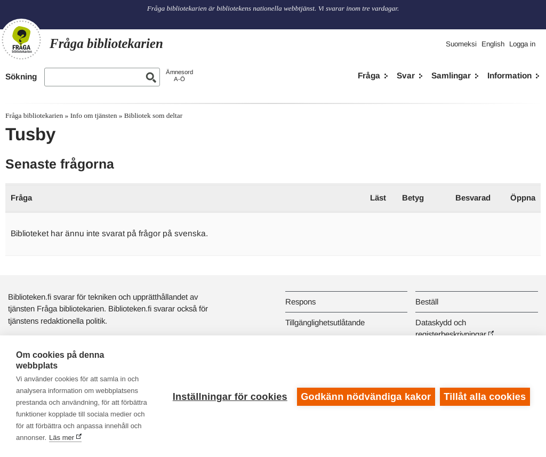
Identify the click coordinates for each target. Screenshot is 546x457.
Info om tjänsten (93, 115)
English (492, 44)
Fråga (369, 75)
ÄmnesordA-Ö (179, 75)
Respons (300, 301)
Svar (406, 75)
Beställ (426, 301)
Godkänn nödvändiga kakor (365, 396)
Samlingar (451, 75)
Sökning (21, 76)
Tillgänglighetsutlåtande (325, 322)
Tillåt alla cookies (485, 396)
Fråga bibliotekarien (34, 115)
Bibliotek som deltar (153, 115)
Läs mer (100, 438)
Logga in (522, 44)
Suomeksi (461, 44)
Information (509, 75)
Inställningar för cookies (229, 396)
